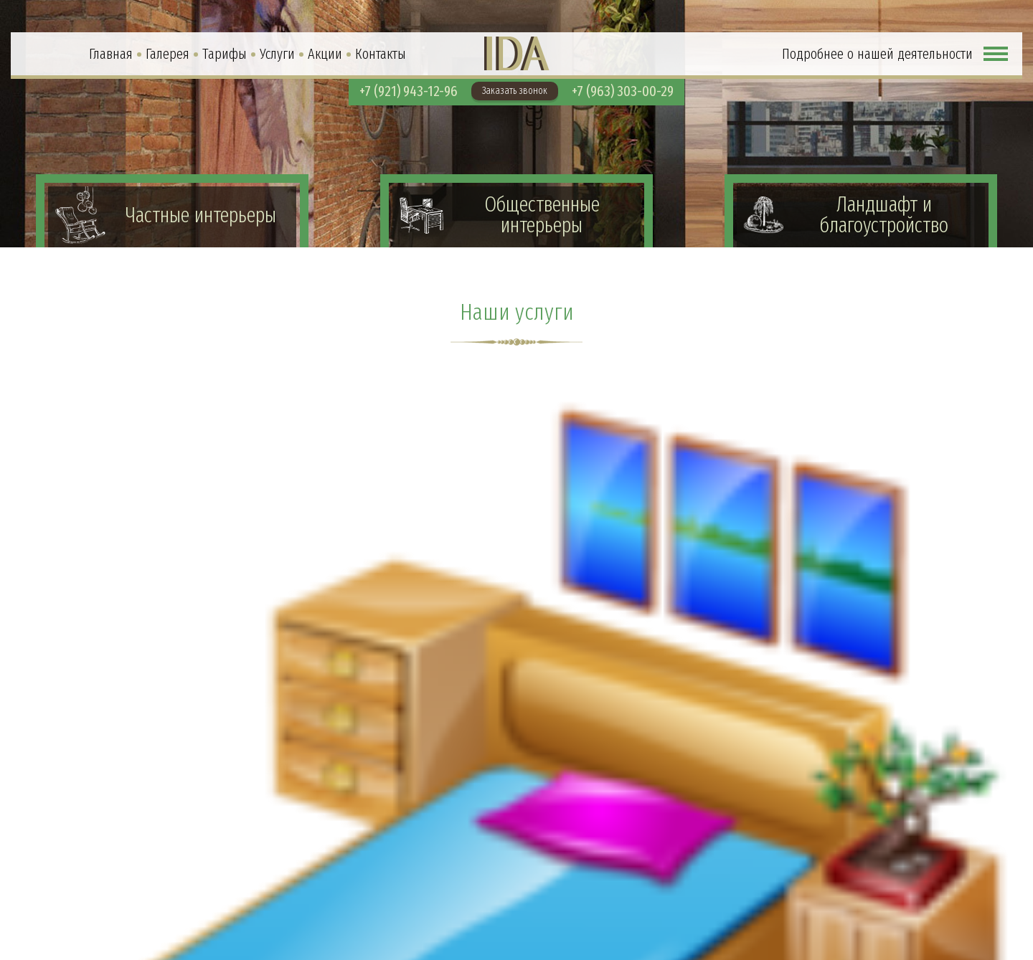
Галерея (167, 53)
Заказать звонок (514, 91)
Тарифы (224, 53)
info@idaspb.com (945, 923)
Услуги (277, 53)
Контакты (380, 53)
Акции (325, 53)
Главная (111, 53)
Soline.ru (981, 946)
